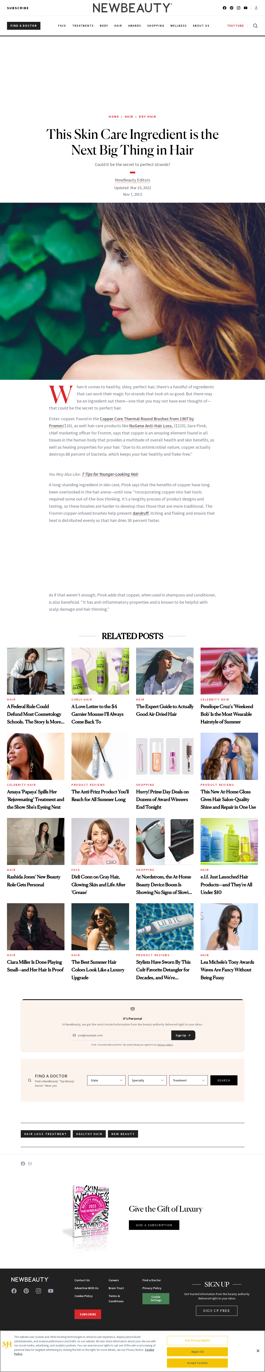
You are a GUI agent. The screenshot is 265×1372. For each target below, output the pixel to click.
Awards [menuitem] (134, 26)
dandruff (141, 513)
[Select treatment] (188, 1080)
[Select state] (106, 1080)
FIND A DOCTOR (23, 26)
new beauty (123, 1134)
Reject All (197, 1352)
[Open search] (254, 25)
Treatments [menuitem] (83, 26)
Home (114, 117)
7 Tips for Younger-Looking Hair (110, 474)
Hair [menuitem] (118, 26)
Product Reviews (88, 785)
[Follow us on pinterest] (231, 8)
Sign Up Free (216, 1311)
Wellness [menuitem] (178, 26)
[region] (132, 1351)
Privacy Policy (151, 1288)
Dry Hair (147, 117)
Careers (114, 1280)
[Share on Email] (30, 1163)
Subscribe (18, 8)
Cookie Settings (156, 1298)
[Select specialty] (147, 1080)
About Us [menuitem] (201, 26)
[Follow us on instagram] (238, 8)
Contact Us (82, 1280)
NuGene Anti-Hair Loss (150, 425)
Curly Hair (81, 699)
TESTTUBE (235, 26)
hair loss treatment (45, 1134)
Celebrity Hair (215, 699)
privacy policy (165, 1044)
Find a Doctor (151, 1280)
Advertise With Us (86, 1288)
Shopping (145, 785)
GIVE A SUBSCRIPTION (154, 1225)
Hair (129, 117)
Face (75, 870)
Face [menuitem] (62, 26)
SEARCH (223, 1080)
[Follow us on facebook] (224, 8)
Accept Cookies (197, 1363)
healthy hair (89, 1134)
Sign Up (183, 1035)
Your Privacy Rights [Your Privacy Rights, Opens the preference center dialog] (197, 1340)
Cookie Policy (83, 1296)
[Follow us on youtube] (245, 8)
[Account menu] (256, 8)
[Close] (258, 1351)
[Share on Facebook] (23, 1163)
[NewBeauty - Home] (132, 7)
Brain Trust (116, 1288)
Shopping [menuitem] (156, 26)
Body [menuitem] (104, 26)
